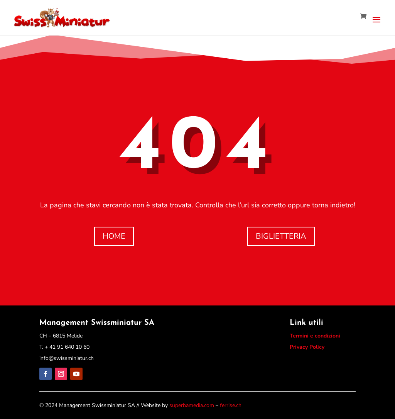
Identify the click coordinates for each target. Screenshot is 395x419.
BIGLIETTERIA (281, 236)
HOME (114, 236)
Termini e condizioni (315, 335)
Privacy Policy (307, 347)
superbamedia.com (191, 405)
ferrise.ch (230, 405)
